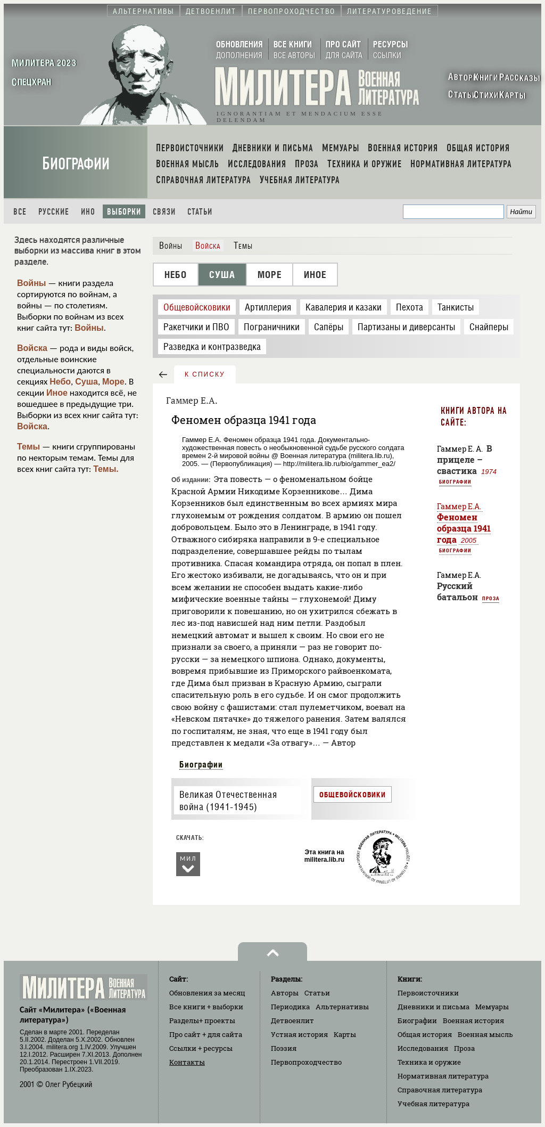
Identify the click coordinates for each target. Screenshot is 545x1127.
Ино (88, 211)
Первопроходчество (306, 1062)
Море (113, 381)
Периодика (290, 1006)
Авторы (285, 993)
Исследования (423, 1048)
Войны (31, 283)
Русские (53, 211)
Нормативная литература (443, 1076)
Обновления (207, 993)
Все (20, 211)
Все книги (206, 1006)
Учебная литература (433, 1103)
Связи (164, 211)
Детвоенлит (292, 1020)
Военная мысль (485, 1034)
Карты (345, 1034)
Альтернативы (342, 1006)
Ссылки (201, 1048)
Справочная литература (440, 1090)
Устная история (299, 1034)
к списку (205, 374)
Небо (60, 381)
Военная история (473, 1020)
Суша (86, 381)
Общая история (425, 1034)
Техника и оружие (429, 1062)
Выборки (124, 211)
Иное (57, 392)
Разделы (202, 1020)
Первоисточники (428, 993)
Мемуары (492, 1006)
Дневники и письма (433, 1006)
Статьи (199, 211)
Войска (32, 348)
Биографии (76, 164)
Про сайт (205, 1034)
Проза (490, 598)
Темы (28, 446)
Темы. (106, 468)
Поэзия (283, 1048)
